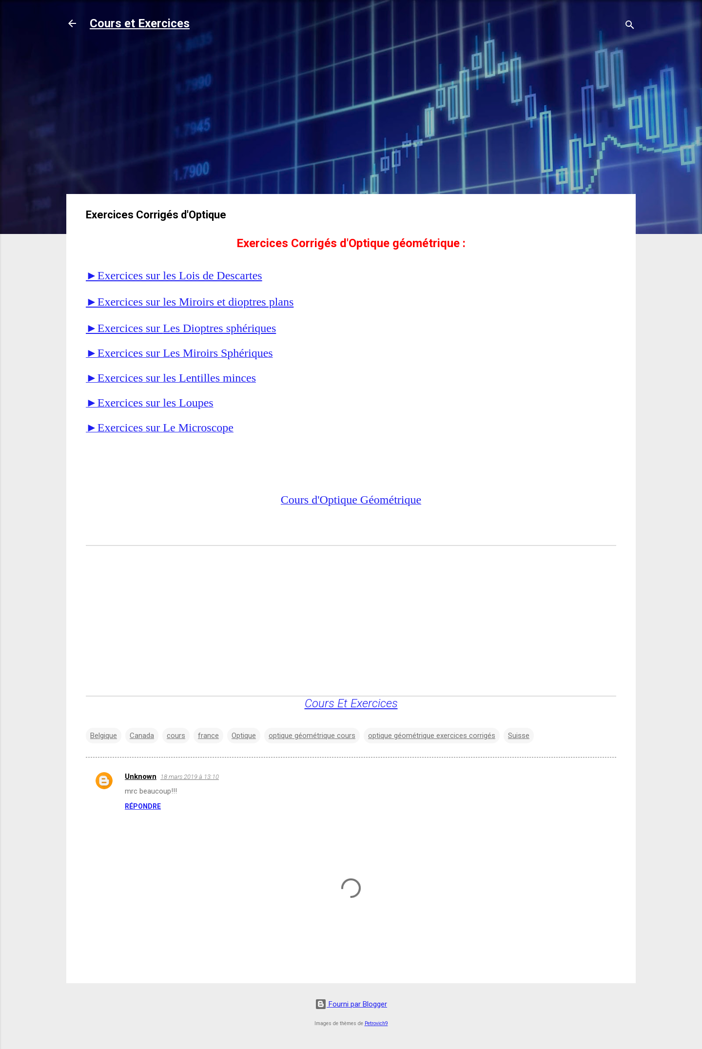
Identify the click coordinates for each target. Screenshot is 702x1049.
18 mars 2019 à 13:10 (189, 776)
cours (176, 735)
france (208, 735)
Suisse (518, 735)
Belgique (103, 735)
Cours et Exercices (140, 23)
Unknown (140, 776)
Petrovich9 (376, 1023)
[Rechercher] (630, 26)
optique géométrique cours (312, 735)
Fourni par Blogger (351, 1004)
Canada (142, 735)
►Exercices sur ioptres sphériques (181, 328)
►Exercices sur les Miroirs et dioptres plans (189, 301)
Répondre (143, 806)
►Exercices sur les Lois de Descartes (174, 275)
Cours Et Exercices (351, 703)
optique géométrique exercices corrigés (431, 735)
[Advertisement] (351, 118)
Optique (244, 735)
